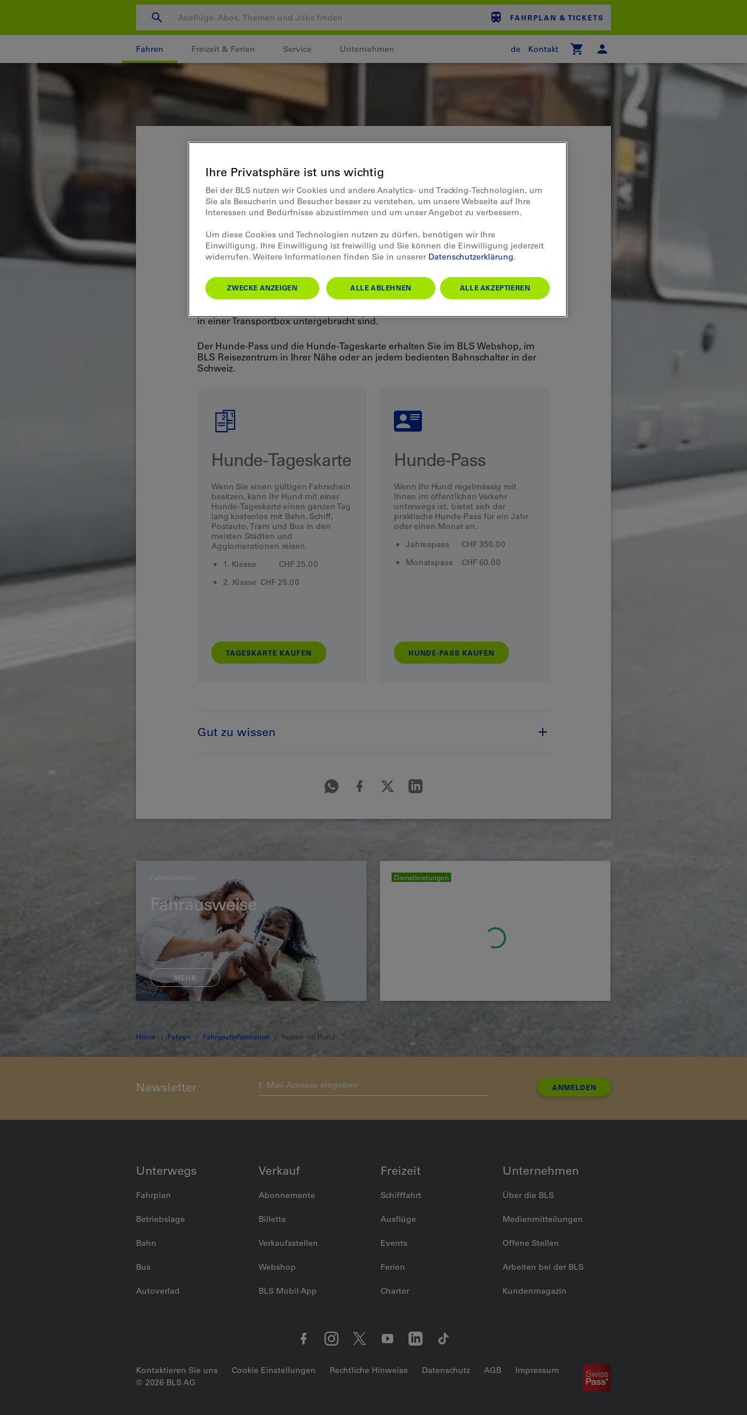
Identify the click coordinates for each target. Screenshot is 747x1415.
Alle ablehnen (380, 287)
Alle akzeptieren (495, 287)
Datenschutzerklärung (471, 256)
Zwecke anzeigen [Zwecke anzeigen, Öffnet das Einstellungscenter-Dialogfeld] (262, 287)
